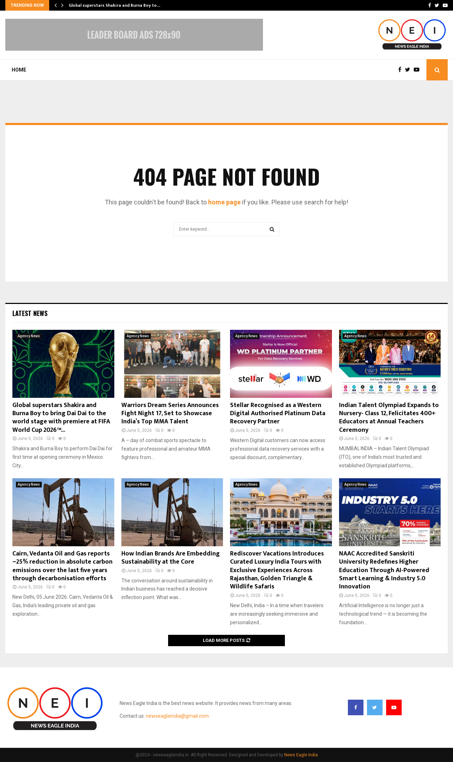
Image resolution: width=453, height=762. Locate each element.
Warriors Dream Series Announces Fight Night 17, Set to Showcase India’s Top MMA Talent (170, 413)
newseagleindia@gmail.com (177, 716)
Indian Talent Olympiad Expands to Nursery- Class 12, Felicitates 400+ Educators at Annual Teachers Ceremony (389, 417)
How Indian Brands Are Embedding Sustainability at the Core (170, 557)
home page (224, 202)
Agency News (29, 336)
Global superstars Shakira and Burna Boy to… (114, 5)
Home (19, 70)
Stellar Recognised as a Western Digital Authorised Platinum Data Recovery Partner (277, 413)
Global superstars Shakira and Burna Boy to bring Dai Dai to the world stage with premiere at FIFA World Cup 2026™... (61, 417)
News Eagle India (301, 754)
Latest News (29, 313)
